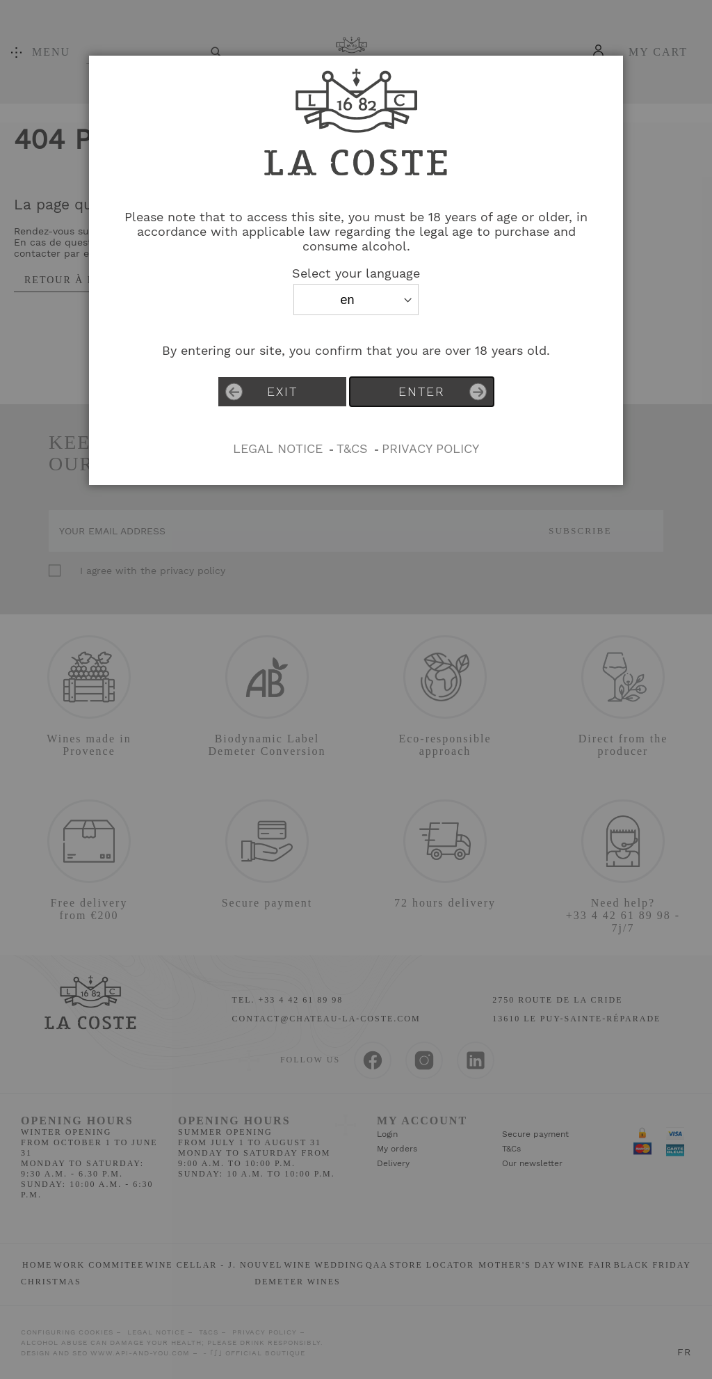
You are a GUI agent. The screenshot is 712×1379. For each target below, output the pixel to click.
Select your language (356, 273)
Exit (261, 392)
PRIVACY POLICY (430, 448)
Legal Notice (278, 448)
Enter (442, 392)
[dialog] (356, 689)
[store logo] (356, 191)
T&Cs (352, 448)
